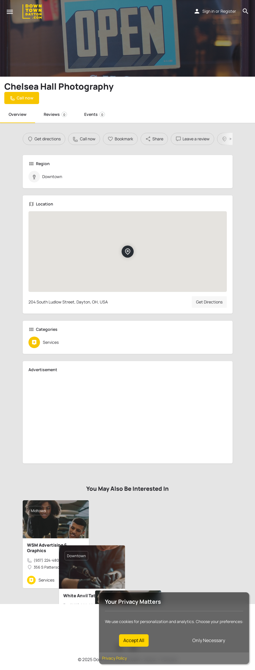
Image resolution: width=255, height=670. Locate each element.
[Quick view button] (68, 580)
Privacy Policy (114, 658)
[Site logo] (32, 11)
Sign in (208, 11)
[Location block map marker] (127, 252)
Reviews (55, 114)
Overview (17, 114)
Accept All (133, 640)
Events (94, 114)
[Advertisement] (127, 417)
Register (228, 11)
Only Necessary (208, 640)
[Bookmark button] (80, 580)
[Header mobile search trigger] (245, 11)
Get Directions (209, 302)
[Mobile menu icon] (10, 11)
